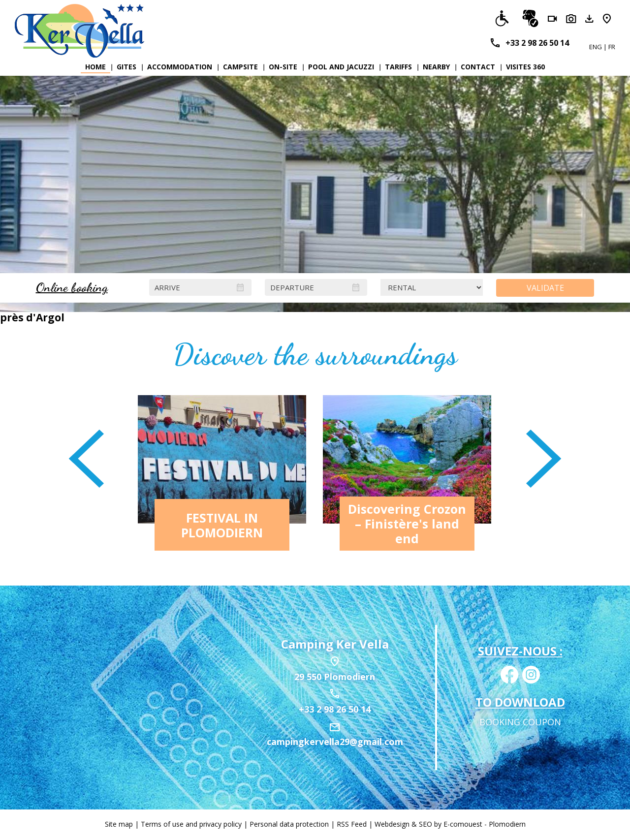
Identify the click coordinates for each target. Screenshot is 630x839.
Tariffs (398, 66)
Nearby (436, 66)
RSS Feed (352, 824)
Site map (119, 824)
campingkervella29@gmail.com (335, 741)
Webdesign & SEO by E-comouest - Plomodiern (450, 824)
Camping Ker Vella (335, 644)
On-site (283, 66)
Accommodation (179, 66)
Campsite (240, 66)
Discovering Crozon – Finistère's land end (407, 523)
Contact (478, 66)
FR (611, 46)
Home (95, 66)
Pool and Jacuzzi (341, 66)
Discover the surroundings (315, 354)
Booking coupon (520, 722)
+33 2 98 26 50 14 (537, 42)
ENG (596, 46)
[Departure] (316, 287)
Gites (126, 66)
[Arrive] (200, 287)
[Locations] (431, 287)
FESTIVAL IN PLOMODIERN (222, 525)
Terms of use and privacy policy (191, 824)
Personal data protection (289, 824)
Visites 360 (525, 66)
